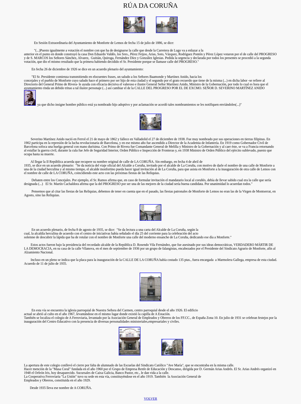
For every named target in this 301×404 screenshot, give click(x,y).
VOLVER (150, 398)
